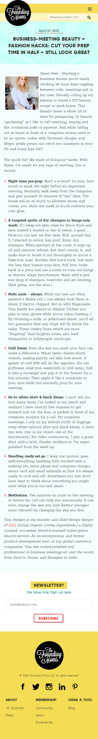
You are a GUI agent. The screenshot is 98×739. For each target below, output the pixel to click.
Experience (44, 722)
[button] (90, 9)
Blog (71, 708)
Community (44, 708)
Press (10, 715)
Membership (46, 700)
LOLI (12, 525)
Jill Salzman (15, 708)
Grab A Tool (80, 700)
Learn (40, 715)
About (11, 700)
